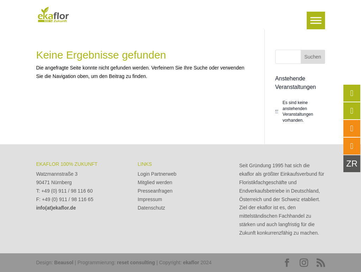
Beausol (63, 262)
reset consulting (136, 262)
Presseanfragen (154, 191)
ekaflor (191, 262)
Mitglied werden (154, 182)
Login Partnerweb (156, 174)
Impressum (149, 199)
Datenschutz (151, 208)
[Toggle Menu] (316, 20)
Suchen (312, 57)
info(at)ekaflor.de (56, 208)
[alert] (300, 111)
